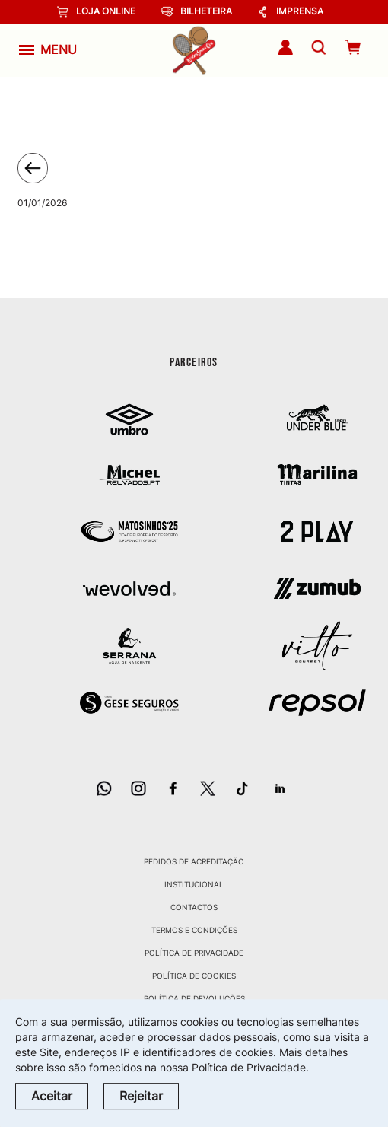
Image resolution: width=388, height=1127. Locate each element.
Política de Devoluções (194, 998)
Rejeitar (141, 1095)
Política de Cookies (194, 975)
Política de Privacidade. (250, 1067)
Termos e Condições (194, 929)
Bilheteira (196, 12)
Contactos (194, 907)
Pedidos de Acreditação (194, 861)
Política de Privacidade (194, 952)
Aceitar (51, 1095)
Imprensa (290, 12)
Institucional (194, 884)
